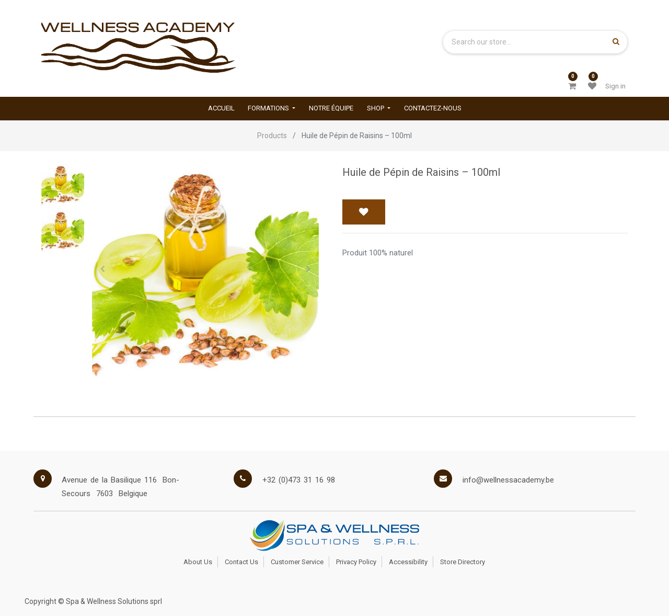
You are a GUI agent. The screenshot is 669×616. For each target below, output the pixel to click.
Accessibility (408, 562)
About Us (197, 562)
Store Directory (462, 562)
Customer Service (297, 562)
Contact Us (241, 562)
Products (272, 135)
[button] (102, 269)
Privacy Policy (356, 562)
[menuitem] (221, 108)
